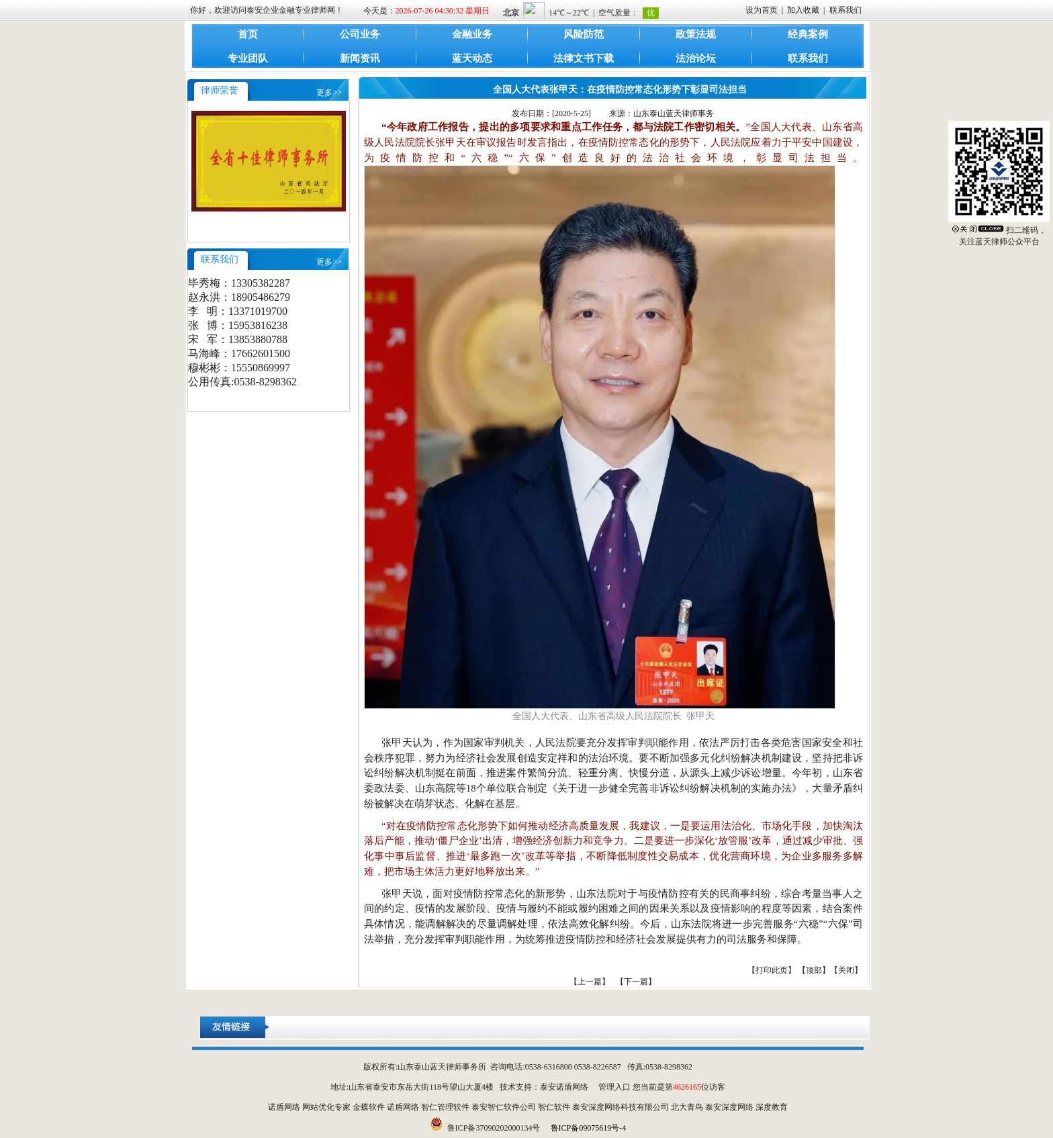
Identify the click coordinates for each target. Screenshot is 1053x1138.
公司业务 (360, 34)
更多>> (329, 92)
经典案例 (808, 34)
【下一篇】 (636, 981)
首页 (248, 34)
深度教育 (772, 1107)
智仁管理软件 (445, 1107)
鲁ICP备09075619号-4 (589, 1128)
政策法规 (696, 34)
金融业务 (472, 34)
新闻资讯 (360, 58)
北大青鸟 (687, 1107)
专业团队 (248, 58)
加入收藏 (803, 10)
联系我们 (845, 10)
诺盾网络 (284, 1107)
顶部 (814, 970)
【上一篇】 (589, 981)
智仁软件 (554, 1107)
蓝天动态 (472, 58)
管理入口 (614, 1087)
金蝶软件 (369, 1107)
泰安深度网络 (729, 1107)
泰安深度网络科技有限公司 (620, 1107)
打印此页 (772, 970)
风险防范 (583, 34)
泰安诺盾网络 (564, 1087)
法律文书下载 (583, 58)
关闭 (846, 970)
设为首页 (761, 10)
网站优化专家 (326, 1107)
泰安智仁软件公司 (503, 1107)
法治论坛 (696, 58)
